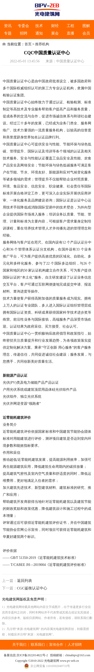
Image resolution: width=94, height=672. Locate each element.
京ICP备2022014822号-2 (32, 655)
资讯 (8, 26)
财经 (55, 26)
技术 (39, 26)
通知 (39, 33)
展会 (55, 33)
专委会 (23, 26)
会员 (86, 33)
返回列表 (24, 581)
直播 (70, 33)
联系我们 (38, 644)
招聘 (23, 33)
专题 (8, 33)
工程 (70, 26)
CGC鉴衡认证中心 (32, 588)
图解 (86, 26)
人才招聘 (75, 644)
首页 (28, 44)
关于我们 (19, 644)
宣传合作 (56, 644)
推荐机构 (42, 44)
